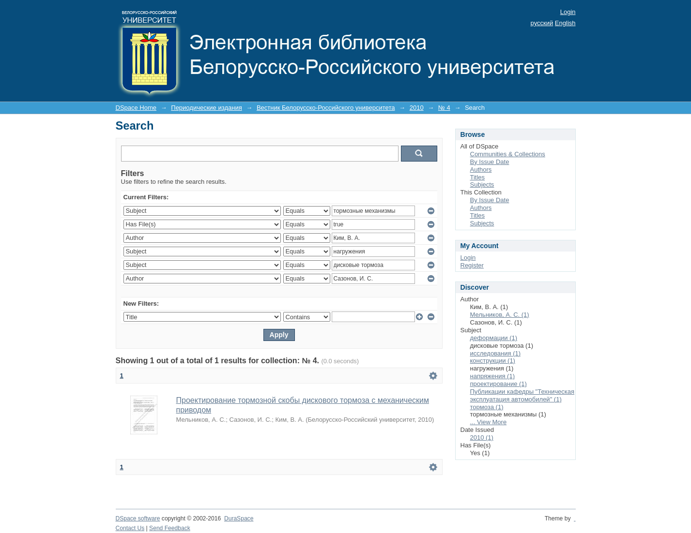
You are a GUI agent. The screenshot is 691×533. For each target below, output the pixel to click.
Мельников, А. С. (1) (499, 314)
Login (568, 11)
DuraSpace (238, 518)
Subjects (482, 184)
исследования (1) (495, 353)
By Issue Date (489, 161)
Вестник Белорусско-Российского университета (326, 107)
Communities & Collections (507, 154)
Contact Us (130, 528)
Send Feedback (169, 528)
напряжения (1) (492, 376)
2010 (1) (481, 437)
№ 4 (444, 107)
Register (472, 265)
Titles (477, 177)
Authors (481, 169)
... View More (488, 422)
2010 (417, 107)
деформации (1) (494, 337)
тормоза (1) (487, 407)
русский (542, 23)
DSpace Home (136, 107)
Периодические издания (206, 107)
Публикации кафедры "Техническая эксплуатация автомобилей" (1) (522, 395)
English (565, 23)
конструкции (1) (492, 360)
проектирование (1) (498, 383)
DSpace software (138, 518)
